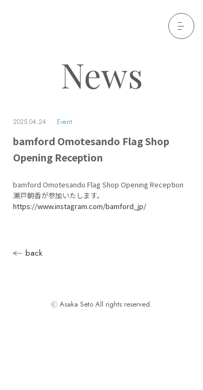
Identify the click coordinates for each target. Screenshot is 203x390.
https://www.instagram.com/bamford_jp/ (79, 206)
